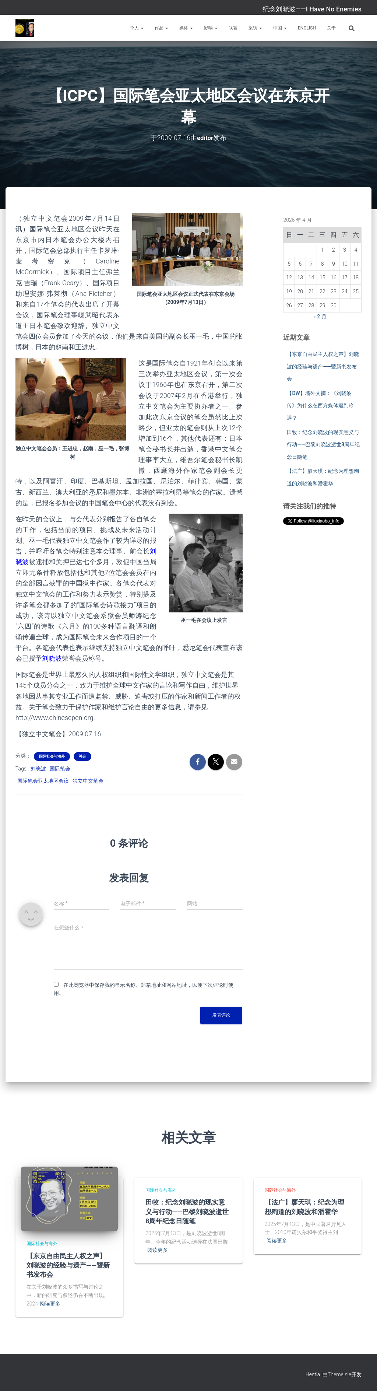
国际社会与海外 (52, 756)
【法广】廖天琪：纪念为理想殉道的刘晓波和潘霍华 (304, 1207)
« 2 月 (320, 316)
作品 (161, 28)
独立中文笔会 (88, 780)
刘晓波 (38, 769)
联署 (233, 28)
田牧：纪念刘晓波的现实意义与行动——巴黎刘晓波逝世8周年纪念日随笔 (323, 444)
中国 (280, 28)
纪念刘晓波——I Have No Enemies (312, 9)
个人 (137, 28)
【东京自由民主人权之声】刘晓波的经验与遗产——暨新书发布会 (323, 366)
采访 (255, 28)
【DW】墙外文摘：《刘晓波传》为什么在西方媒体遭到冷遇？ (320, 405)
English (307, 28)
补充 (82, 756)
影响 (211, 28)
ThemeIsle (339, 1374)
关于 (331, 28)
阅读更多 (50, 1304)
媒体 (186, 28)
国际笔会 (60, 769)
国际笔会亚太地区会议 (43, 780)
